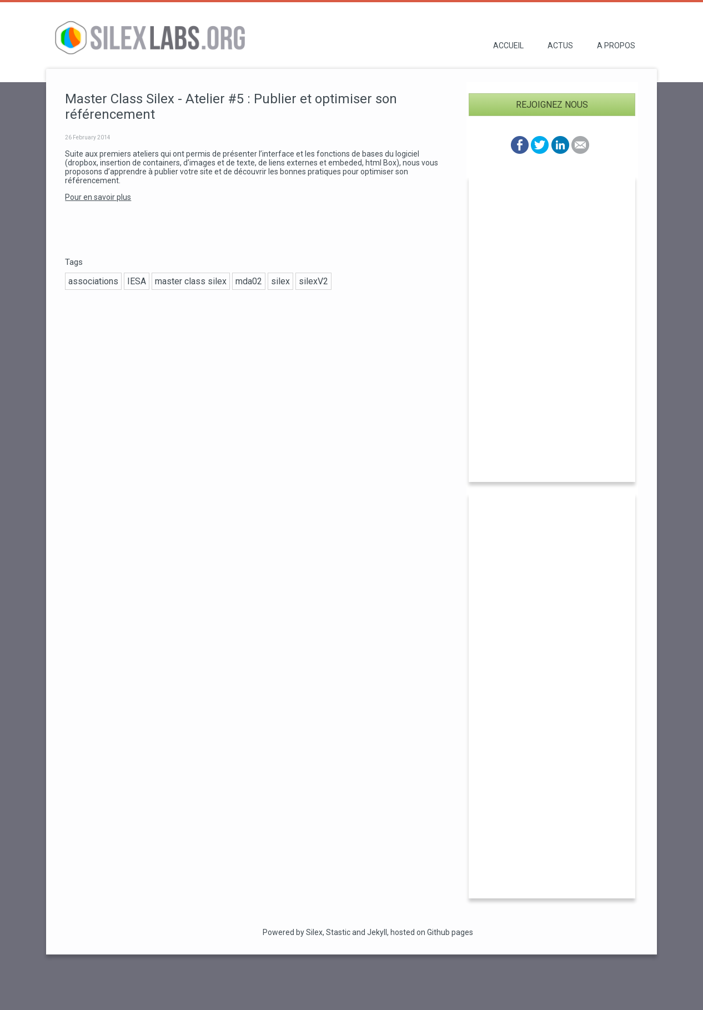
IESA (136, 281)
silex (280, 281)
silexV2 (313, 281)
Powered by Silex (293, 932)
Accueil (508, 45)
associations (93, 281)
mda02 (248, 281)
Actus (560, 45)
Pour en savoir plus (98, 197)
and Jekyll (369, 932)
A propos (616, 45)
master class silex (191, 281)
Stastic (338, 932)
